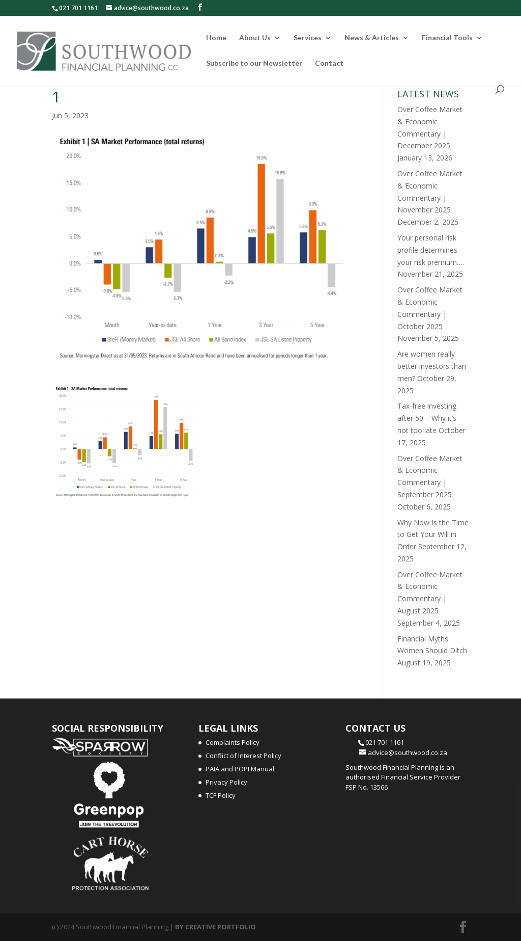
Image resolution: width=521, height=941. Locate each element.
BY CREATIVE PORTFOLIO (215, 926)
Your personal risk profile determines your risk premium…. (430, 250)
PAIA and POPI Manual (240, 768)
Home (216, 38)
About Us (255, 38)
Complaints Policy (232, 742)
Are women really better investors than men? (431, 366)
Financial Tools (447, 38)
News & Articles (371, 38)
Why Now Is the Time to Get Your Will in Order (433, 535)
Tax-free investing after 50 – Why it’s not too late (426, 418)
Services (308, 38)
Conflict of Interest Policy (243, 755)
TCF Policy (221, 795)
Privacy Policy (226, 782)
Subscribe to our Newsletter (254, 63)
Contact (329, 63)
